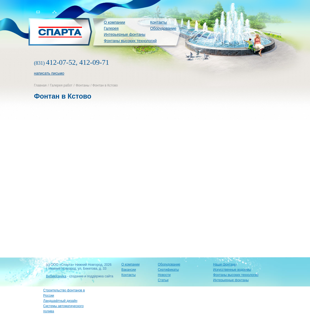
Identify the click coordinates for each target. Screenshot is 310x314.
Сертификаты (168, 270)
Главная (40, 85)
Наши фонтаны (225, 264)
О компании (114, 22)
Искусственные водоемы (232, 270)
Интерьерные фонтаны (125, 34)
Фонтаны (82, 85)
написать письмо (49, 73)
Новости (164, 275)
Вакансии (128, 270)
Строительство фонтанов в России (64, 292)
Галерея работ (61, 85)
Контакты (158, 22)
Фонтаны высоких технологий (130, 41)
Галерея (111, 28)
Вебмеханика (56, 276)
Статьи (163, 280)
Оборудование (163, 28)
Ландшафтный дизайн (60, 301)
